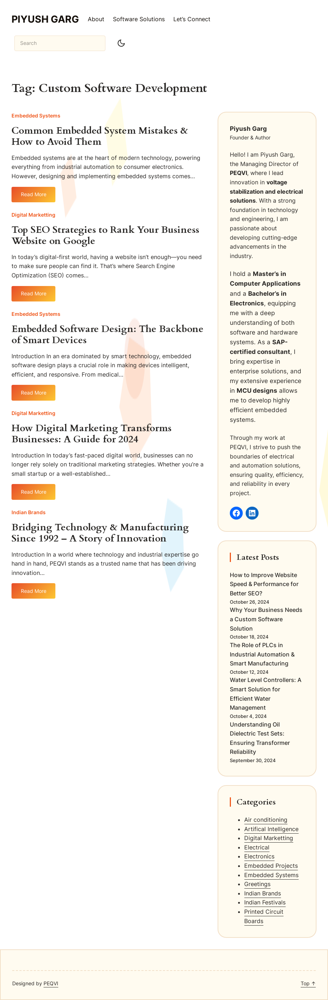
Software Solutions (139, 19)
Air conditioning (265, 819)
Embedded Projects (271, 865)
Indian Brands (29, 512)
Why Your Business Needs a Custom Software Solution (266, 619)
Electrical (256, 847)
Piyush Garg (45, 19)
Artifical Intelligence (271, 829)
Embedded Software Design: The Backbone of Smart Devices (108, 335)
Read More (33, 196)
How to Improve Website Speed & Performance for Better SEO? (264, 584)
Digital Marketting (33, 215)
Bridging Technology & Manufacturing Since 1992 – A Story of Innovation (100, 533)
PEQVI (51, 983)
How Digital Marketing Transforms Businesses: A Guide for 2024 (92, 434)
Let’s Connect (191, 19)
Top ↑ (308, 983)
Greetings (257, 884)
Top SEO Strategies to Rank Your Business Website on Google (105, 236)
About (96, 19)
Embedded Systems (36, 115)
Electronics (259, 856)
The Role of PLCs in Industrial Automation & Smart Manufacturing (262, 654)
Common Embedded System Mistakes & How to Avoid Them (100, 136)
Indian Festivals (265, 902)
